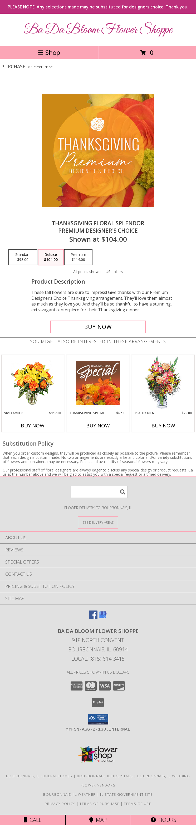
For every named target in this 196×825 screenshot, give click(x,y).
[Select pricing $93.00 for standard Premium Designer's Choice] (23, 257)
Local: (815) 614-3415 (98, 658)
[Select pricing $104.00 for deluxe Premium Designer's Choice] (50, 257)
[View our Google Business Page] (103, 617)
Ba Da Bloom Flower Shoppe (98, 30)
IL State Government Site (126, 794)
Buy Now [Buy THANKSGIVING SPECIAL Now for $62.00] (98, 425)
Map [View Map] (98, 819)
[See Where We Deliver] (98, 522)
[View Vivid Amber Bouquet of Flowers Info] (33, 383)
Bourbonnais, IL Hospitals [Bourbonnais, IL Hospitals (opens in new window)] (105, 776)
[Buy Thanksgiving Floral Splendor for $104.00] (98, 327)
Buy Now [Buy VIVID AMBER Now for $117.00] (33, 425)
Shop (49, 52)
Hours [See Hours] (163, 819)
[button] (98, 719)
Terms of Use (137, 803)
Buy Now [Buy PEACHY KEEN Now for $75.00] (163, 425)
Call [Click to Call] (32, 819)
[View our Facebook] (93, 617)
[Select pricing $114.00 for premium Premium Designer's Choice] (78, 257)
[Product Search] (99, 492)
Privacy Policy (60, 803)
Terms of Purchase (99, 803)
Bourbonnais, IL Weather (69, 794)
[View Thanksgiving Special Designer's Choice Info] (98, 382)
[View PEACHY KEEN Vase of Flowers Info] (163, 383)
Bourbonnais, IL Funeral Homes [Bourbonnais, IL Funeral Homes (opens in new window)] (39, 776)
